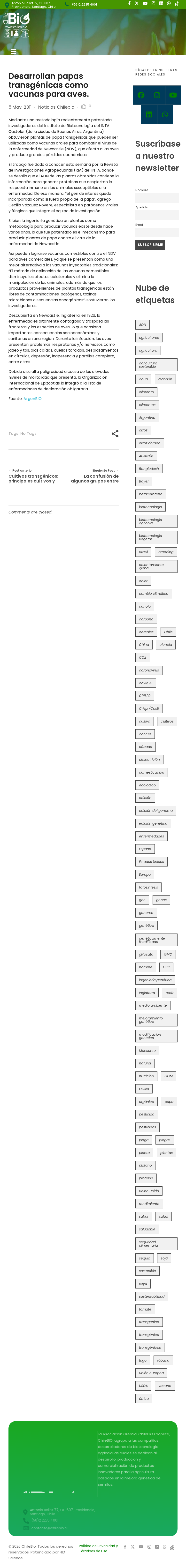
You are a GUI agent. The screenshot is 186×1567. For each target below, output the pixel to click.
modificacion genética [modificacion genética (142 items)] (150, 1036)
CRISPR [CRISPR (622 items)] (145, 695)
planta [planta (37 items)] (144, 1152)
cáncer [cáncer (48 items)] (145, 734)
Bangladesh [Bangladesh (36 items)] (149, 468)
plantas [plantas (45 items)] (166, 1152)
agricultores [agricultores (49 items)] (149, 337)
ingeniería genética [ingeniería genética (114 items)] (155, 980)
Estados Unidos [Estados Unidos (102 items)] (151, 861)
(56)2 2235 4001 (84, 4)
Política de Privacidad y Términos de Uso (98, 1548)
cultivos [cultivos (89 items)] (167, 721)
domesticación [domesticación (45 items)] (151, 772)
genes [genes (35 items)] (161, 899)
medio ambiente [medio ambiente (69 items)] (153, 1005)
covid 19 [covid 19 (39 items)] (145, 683)
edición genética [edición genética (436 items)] (153, 823)
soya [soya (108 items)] (143, 1283)
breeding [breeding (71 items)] (165, 552)
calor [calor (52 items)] (143, 581)
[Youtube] (173, 95)
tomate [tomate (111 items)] (145, 1309)
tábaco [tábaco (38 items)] (163, 1360)
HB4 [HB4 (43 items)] (166, 967)
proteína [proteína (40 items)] (146, 1178)
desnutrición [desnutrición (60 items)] (149, 759)
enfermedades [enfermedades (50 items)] (151, 836)
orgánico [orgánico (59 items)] (146, 1101)
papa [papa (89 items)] (169, 1101)
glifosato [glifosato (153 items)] (146, 954)
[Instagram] (157, 95)
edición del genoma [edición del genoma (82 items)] (156, 810)
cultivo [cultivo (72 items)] (144, 721)
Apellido (141, 207)
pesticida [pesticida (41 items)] (146, 1114)
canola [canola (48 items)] (145, 606)
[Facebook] (141, 95)
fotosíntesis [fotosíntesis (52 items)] (148, 887)
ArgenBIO (32, 398)
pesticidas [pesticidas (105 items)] (147, 1127)
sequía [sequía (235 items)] (144, 1258)
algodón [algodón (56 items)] (165, 379)
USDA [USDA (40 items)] (143, 1385)
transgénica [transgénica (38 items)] (149, 1321)
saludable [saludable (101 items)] (147, 1229)
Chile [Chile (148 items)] (168, 632)
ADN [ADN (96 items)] (142, 324)
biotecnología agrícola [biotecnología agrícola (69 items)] (150, 521)
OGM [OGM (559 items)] (168, 1076)
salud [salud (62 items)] (163, 1216)
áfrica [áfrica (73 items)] (144, 1398)
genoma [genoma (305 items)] (146, 912)
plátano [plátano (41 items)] (145, 1165)
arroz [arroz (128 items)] (143, 430)
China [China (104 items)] (144, 644)
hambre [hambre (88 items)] (145, 967)
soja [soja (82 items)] (164, 1258)
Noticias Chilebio (56, 107)
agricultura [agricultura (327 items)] (148, 350)
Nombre (141, 190)
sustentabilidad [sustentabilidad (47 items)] (151, 1296)
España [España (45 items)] (145, 848)
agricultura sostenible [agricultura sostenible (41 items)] (148, 365)
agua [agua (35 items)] (143, 379)
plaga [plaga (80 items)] (143, 1140)
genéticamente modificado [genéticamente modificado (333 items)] (152, 940)
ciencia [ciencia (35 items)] (166, 644)
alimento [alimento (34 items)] (146, 392)
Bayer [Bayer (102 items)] (144, 481)
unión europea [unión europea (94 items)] (151, 1373)
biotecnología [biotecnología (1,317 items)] (150, 507)
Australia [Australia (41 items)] (146, 455)
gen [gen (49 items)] (142, 899)
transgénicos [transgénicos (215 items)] (150, 1347)
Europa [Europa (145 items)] (145, 874)
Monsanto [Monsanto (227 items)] (147, 1050)
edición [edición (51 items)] (145, 797)
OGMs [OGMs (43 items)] (144, 1088)
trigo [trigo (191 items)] (143, 1360)
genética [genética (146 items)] (146, 925)
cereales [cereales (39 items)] (146, 632)
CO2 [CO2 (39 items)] (142, 657)
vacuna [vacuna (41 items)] (164, 1385)
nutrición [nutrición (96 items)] (146, 1076)
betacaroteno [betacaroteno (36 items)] (150, 494)
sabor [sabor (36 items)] (143, 1216)
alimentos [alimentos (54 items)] (147, 404)
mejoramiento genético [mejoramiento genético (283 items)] (151, 1020)
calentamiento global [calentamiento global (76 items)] (151, 566)
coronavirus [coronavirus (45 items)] (149, 670)
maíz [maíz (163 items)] (169, 992)
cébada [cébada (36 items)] (145, 746)
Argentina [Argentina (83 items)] (147, 417)
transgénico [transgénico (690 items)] (149, 1334)
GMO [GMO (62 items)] (168, 954)
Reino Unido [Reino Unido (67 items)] (149, 1191)
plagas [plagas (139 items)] (164, 1140)
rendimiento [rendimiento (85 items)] (149, 1203)
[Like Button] (84, 106)
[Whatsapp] (165, 114)
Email (139, 225)
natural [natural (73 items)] (145, 1063)
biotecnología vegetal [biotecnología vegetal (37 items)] (150, 537)
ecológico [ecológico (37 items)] (147, 785)
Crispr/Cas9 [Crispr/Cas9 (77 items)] (149, 708)
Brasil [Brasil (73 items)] (143, 552)
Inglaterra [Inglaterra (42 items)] (147, 992)
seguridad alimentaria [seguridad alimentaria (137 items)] (148, 1244)
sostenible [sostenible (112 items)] (147, 1270)
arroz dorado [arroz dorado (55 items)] (149, 443)
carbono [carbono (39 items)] (146, 619)
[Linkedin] (149, 114)
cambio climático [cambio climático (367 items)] (153, 593)
